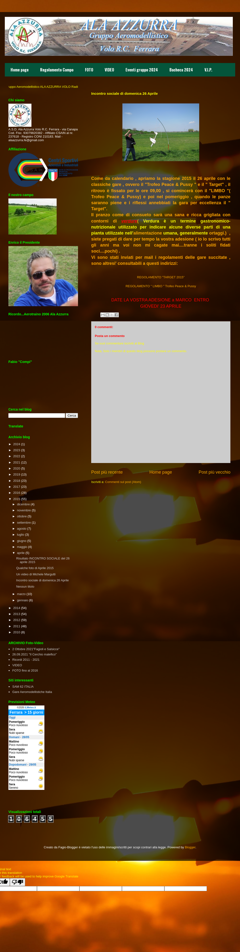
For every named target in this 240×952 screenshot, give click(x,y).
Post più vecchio (214, 472)
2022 (16, 456)
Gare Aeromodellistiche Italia (32, 692)
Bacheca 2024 (181, 70)
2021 (16, 462)
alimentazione (147, 233)
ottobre (22, 516)
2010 (16, 632)
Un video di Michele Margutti (35, 574)
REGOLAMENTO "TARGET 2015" (161, 277)
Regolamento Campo (56, 70)
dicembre (23, 504)
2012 (16, 620)
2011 (16, 626)
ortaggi (216, 233)
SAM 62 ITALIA (23, 686)
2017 (16, 487)
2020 (16, 468)
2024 (16, 444)
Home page (20, 70)
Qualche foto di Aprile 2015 (35, 568)
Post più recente (107, 472)
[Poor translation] (17, 882)
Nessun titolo (25, 586)
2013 (16, 614)
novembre (24, 510)
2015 (16, 499)
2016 (16, 493)
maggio (22, 547)
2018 (16, 480)
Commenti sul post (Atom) (123, 482)
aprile (21, 553)
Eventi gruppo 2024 (142, 70)
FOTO (89, 70)
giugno (21, 541)
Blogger (190, 847)
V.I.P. (208, 70)
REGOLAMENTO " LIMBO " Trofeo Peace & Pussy (161, 286)
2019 (16, 474)
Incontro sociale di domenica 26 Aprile (42, 580)
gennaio (22, 600)
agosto (21, 528)
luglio (20, 534)
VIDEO (109, 70)
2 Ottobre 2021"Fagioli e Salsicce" (36, 649)
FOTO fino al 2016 (25, 670)
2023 (16, 450)
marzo (21, 594)
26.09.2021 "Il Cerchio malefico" (34, 654)
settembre (24, 522)
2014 (16, 608)
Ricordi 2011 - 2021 (25, 659)
